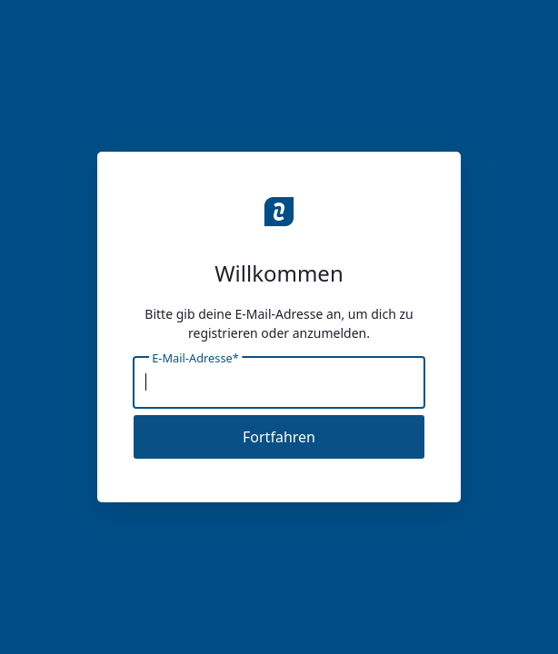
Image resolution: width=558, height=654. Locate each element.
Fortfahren (279, 437)
